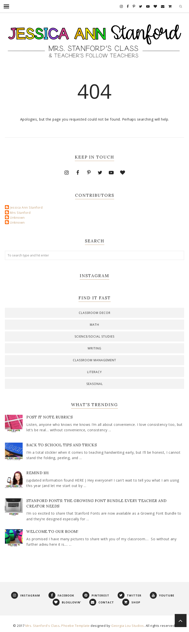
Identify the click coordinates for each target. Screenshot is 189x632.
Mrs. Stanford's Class (42, 625)
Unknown (17, 218)
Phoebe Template (75, 625)
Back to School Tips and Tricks (61, 445)
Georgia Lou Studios (127, 625)
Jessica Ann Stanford (26, 207)
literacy (94, 372)
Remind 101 (37, 472)
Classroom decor (94, 313)
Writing (94, 348)
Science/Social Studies (94, 336)
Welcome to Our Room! (52, 531)
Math (94, 325)
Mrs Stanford (20, 213)
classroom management (94, 360)
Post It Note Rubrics (49, 417)
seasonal (94, 384)
